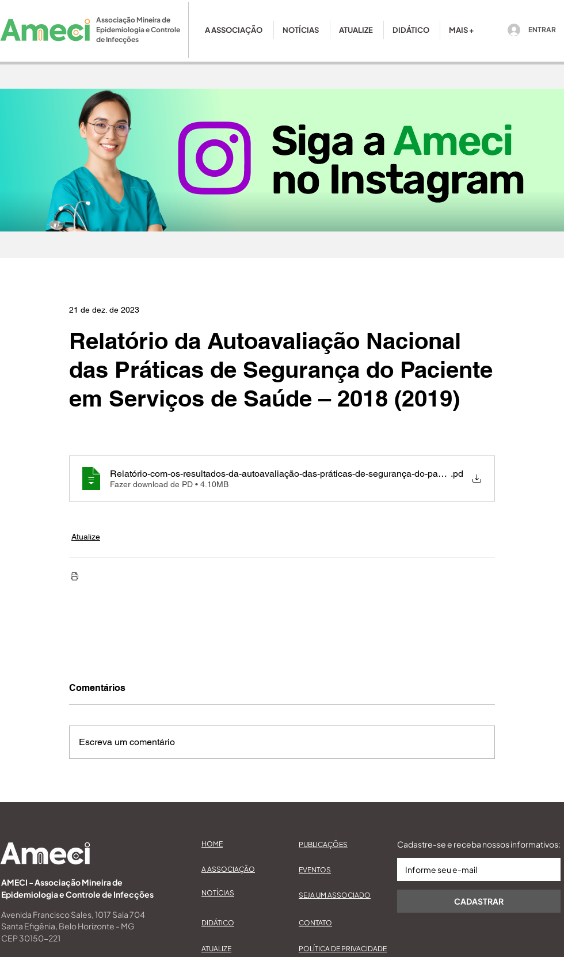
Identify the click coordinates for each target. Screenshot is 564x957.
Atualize (85, 536)
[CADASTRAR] (479, 901)
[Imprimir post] (74, 576)
